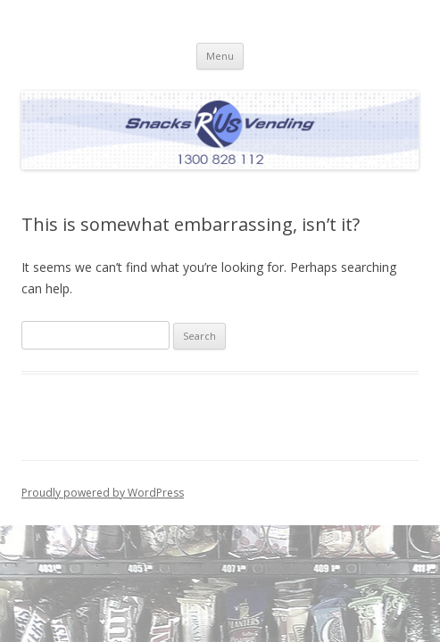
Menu (220, 55)
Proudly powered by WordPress (102, 492)
